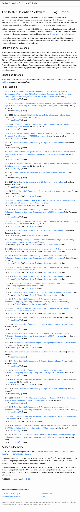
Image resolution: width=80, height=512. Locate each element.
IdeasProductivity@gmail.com (12, 496)
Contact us (54, 34)
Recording (18, 205)
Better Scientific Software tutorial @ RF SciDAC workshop (35, 318)
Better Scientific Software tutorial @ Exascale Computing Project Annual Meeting (44, 324)
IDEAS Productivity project (22, 454)
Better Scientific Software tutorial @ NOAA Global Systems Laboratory (40, 173)
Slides (16, 99)
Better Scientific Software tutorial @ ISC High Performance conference (40, 143)
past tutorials (6, 82)
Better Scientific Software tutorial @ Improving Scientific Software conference (42, 191)
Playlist (17, 196)
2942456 (27, 479)
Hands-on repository (36, 236)
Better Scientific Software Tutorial (19, 3)
